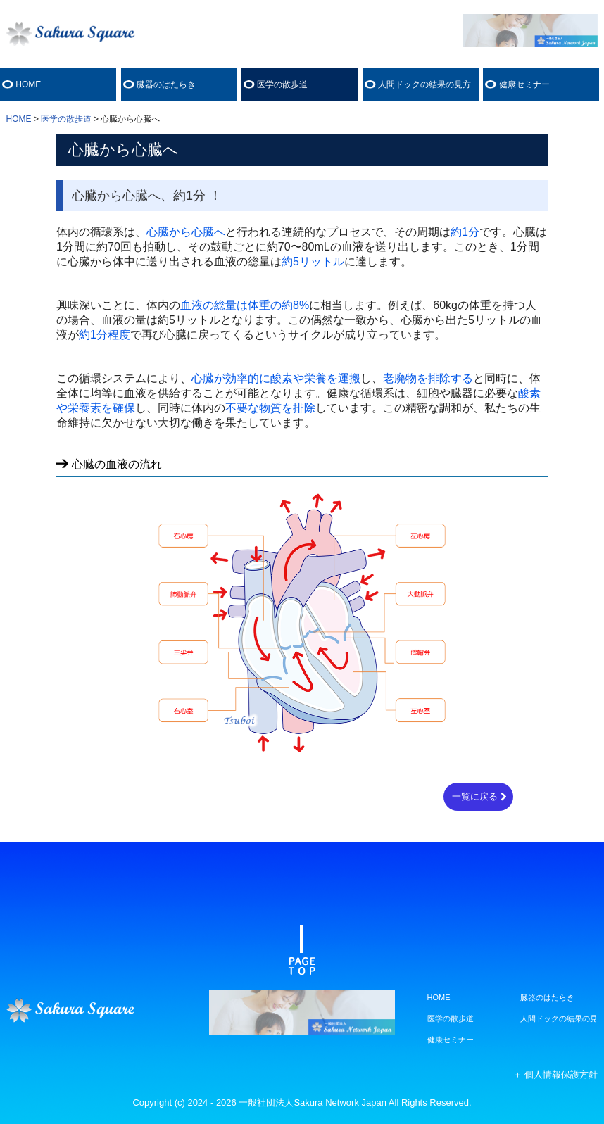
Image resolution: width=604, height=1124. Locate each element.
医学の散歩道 (282, 84)
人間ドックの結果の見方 (424, 84)
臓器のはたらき (166, 84)
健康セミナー (524, 84)
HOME (28, 84)
